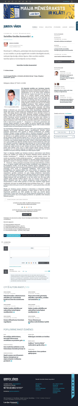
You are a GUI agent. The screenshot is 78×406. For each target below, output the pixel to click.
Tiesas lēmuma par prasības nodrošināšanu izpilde (38, 321)
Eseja (5, 334)
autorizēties (66, 1)
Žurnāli (37, 385)
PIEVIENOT (42, 262)
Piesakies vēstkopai (64, 136)
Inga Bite (62, 86)
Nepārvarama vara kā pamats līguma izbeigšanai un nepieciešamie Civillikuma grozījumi (13, 358)
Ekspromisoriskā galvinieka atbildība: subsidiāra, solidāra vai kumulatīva (38, 297)
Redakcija (55, 385)
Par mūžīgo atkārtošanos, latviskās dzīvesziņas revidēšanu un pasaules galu (13, 338)
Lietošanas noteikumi (58, 388)
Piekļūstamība (57, 391)
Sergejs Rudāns (14, 43)
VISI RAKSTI (64, 61)
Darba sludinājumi (40, 388)
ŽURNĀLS (34, 27)
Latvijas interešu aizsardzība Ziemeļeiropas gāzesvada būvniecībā (63, 49)
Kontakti (55, 392)
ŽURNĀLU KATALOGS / (63, 113)
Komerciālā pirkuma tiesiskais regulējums (14, 321)
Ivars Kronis (62, 71)
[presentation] (42, 259)
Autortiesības (56, 389)
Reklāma (38, 386)
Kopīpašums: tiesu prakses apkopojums (37, 352)
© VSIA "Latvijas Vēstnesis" (43, 398)
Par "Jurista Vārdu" (58, 384)
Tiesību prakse (31, 349)
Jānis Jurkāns (57, 86)
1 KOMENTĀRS (7, 242)
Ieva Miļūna (56, 45)
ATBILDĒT (46, 271)
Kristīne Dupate (57, 37)
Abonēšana (39, 384)
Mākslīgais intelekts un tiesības (39, 337)
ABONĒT (25, 214)
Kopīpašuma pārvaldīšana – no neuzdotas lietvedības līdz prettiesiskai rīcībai (67, 101)
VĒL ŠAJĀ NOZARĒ (58, 68)
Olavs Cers (62, 95)
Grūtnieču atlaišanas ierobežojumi (63, 41)
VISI (27, 287)
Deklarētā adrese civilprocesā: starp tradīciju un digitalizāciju (63, 91)
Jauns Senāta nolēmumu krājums (62, 56)
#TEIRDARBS (57, 27)
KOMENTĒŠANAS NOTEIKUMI (15, 266)
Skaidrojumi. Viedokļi (25, 33)
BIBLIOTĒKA (48, 27)
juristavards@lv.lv (14, 391)
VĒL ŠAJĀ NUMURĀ (58, 34)
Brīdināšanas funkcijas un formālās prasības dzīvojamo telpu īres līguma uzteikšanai (67, 77)
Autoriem (55, 386)
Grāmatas (38, 389)
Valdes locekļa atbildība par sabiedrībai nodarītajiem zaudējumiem (13, 310)
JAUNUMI (64, 27)
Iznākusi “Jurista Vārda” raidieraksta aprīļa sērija (36, 344)
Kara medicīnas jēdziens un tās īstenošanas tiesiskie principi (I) (14, 348)
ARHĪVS (71, 27)
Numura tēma (31, 334)
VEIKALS (41, 27)
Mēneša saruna (31, 341)
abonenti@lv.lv (17, 384)
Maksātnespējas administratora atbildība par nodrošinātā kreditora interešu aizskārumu (14, 297)
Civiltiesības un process (64, 107)
